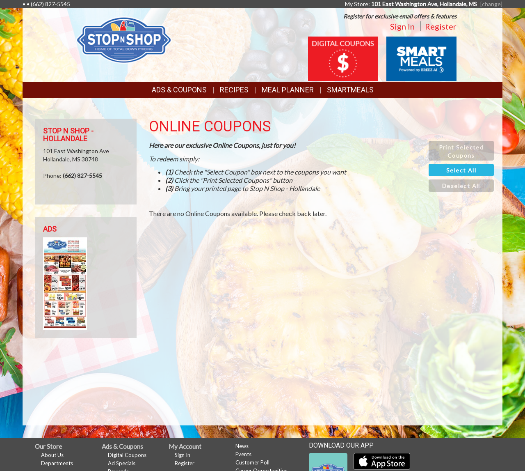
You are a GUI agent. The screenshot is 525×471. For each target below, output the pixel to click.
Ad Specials (121, 463)
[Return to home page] (124, 39)
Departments (57, 463)
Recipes (234, 89)
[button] (461, 151)
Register (441, 26)
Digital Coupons (127, 455)
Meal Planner (288, 89)
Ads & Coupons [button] (179, 89)
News (242, 446)
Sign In (402, 26)
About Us (52, 455)
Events (243, 454)
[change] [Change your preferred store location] (491, 3)
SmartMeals (350, 89)
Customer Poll (252, 462)
